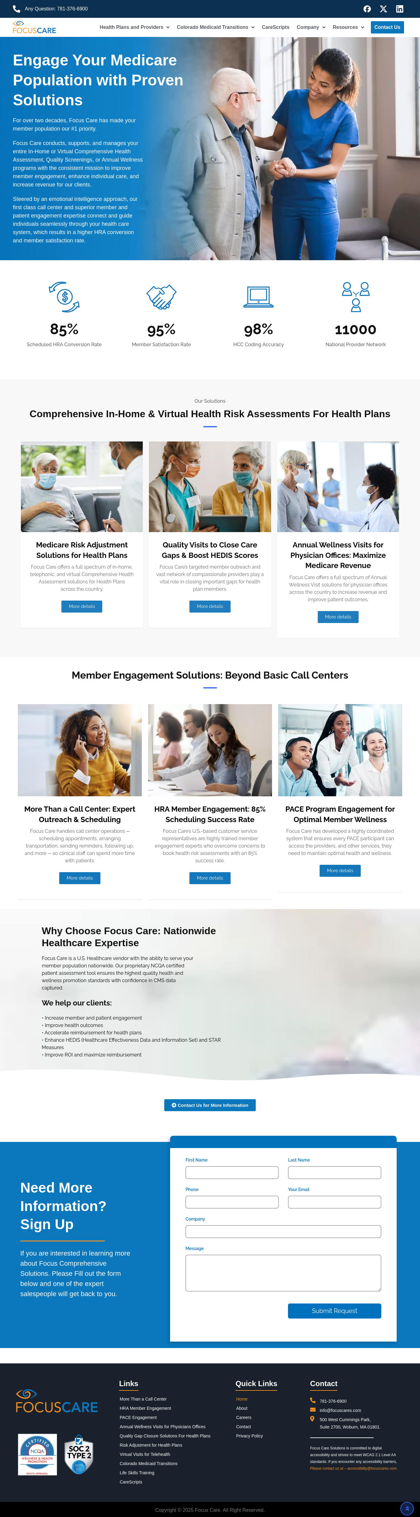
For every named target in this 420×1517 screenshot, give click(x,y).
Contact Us (387, 27)
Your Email (298, 1189)
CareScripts (276, 27)
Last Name (299, 1160)
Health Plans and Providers (134, 27)
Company (311, 27)
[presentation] (222, 1313)
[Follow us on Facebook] (367, 9)
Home (241, 1399)
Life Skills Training (137, 1472)
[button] (81, 607)
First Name (196, 1160)
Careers (243, 1417)
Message (194, 1248)
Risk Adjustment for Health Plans (151, 1445)
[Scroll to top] (407, 1508)
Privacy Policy (249, 1435)
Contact (243, 1426)
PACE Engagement (138, 1417)
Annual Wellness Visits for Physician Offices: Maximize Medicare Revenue (338, 555)
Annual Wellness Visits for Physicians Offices (162, 1426)
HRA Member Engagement (145, 1408)
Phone (191, 1189)
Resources (348, 27)
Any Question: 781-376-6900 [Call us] (56, 8)
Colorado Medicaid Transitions (216, 27)
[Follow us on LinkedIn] (399, 9)
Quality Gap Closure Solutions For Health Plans (165, 1435)
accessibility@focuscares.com (371, 1468)
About (241, 1408)
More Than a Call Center (143, 1399)
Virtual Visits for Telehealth (145, 1454)
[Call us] (16, 9)
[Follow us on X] (383, 9)
